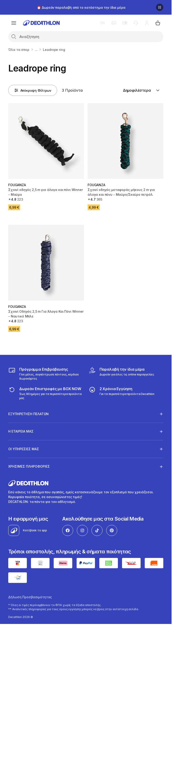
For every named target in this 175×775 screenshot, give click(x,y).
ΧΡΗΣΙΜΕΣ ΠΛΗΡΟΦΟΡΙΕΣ (29, 466)
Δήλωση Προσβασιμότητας (30, 597)
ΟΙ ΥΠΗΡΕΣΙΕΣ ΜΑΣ (23, 449)
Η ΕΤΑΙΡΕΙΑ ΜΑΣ (20, 431)
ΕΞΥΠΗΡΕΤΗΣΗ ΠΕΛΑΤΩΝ (28, 414)
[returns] (45, 393)
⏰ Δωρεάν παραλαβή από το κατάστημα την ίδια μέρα (81, 7)
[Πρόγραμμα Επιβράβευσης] (45, 374)
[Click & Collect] (121, 374)
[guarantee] (122, 393)
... (36, 50)
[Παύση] (159, 7)
